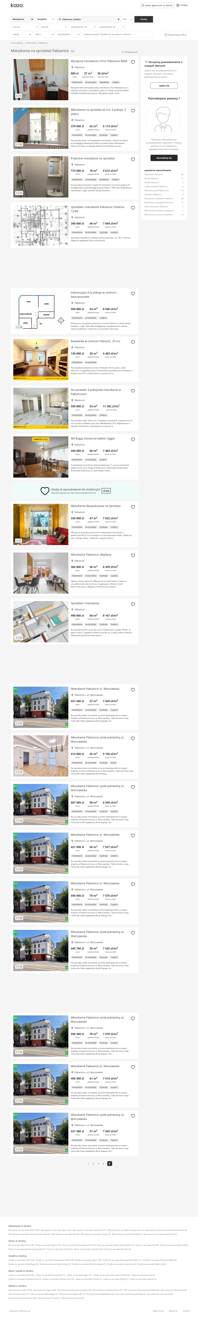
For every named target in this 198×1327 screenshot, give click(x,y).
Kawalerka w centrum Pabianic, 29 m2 (95, 341)
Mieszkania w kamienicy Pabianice (159, 210)
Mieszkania (31, 43)
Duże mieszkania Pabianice (156, 206)
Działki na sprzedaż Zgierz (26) (88, 1260)
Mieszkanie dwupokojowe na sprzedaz (96, 506)
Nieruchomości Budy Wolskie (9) (100, 1294)
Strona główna (17, 43)
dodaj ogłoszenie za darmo (157, 5)
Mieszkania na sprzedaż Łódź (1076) (24, 1230)
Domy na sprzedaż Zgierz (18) (48, 1245)
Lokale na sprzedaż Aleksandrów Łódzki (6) (111, 1275)
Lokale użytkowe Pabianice (155, 186)
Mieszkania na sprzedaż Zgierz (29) (56, 1230)
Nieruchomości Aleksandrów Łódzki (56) (74, 1290)
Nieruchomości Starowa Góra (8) (23, 1298)
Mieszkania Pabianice (153, 174)
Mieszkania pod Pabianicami (156, 190)
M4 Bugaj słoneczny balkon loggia (93, 438)
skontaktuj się (164, 157)
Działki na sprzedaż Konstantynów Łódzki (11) (122, 1260)
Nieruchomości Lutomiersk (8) (160, 1294)
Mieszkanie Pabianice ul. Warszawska (95, 689)
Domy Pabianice (151, 178)
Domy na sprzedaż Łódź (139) (21, 1245)
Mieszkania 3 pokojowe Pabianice (158, 202)
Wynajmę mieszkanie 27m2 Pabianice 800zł (99, 61)
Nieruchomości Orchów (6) (72, 1298)
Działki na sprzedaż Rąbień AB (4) (152, 1264)
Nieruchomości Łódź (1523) (20, 1290)
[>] (109, 1163)
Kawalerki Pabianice (153, 194)
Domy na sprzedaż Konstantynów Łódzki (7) (27, 1249)
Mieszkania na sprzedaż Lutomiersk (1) (160, 1234)
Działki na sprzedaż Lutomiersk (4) (122, 1264)
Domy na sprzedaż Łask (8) (147, 1245)
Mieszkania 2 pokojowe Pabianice (158, 198)
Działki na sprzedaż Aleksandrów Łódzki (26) (55, 1260)
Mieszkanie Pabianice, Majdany (91, 554)
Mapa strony (158, 1311)
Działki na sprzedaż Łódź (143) (22, 1260)
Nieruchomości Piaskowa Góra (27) (108, 1290)
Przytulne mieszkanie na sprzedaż (92, 158)
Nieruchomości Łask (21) (19, 1294)
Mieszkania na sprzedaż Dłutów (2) (127, 1234)
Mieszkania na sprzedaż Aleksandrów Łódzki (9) (166, 1230)
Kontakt (186, 1311)
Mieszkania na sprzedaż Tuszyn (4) (96, 1234)
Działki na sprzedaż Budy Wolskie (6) (55, 1264)
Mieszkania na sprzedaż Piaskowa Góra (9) (126, 1230)
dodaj (106, 490)
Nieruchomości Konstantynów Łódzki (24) (141, 1290)
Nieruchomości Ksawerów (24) (174, 1290)
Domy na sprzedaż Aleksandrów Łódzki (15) (115, 1245)
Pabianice (43, 43)
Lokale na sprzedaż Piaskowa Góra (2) (25, 1279)
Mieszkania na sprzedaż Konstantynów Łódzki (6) (29, 1234)
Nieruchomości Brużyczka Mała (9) (131, 1294)
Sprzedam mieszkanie (85, 603)
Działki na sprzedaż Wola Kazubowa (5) (89, 1264)
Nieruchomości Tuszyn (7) (49, 1298)
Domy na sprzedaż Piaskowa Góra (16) (79, 1245)
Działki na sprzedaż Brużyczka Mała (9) (160, 1260)
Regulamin (173, 1311)
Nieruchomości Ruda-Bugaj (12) (44, 1294)
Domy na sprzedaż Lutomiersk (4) (88, 1249)
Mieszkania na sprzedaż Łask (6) (66, 1234)
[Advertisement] (74, 268)
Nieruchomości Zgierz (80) (44, 1290)
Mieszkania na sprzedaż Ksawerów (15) (90, 1230)
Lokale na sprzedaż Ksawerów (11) (50, 1275)
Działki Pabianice (151, 182)
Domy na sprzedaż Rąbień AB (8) (174, 1245)
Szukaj (143, 19)
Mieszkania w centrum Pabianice (158, 214)
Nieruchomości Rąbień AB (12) (72, 1294)
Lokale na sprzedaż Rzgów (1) (115, 1279)
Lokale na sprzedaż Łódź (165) (21, 1275)
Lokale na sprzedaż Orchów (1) (88, 1279)
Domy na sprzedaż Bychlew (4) (117, 1249)
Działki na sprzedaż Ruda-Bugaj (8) (23, 1264)
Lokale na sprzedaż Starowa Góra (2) (58, 1279)
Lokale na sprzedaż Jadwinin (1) (143, 1279)
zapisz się (164, 85)
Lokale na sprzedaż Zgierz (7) (79, 1275)
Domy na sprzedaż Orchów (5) (60, 1249)
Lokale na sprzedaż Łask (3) (143, 1275)
